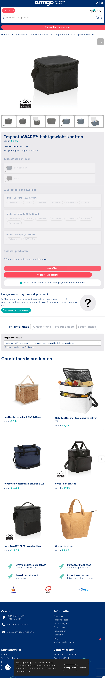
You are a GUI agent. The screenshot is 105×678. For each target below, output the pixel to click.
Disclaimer (59, 654)
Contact (5, 643)
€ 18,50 (11, 476)
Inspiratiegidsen (62, 612)
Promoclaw (59, 616)
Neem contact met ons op (16, 300)
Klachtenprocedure (11, 654)
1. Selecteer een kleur (17, 158)
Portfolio (58, 623)
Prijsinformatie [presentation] (19, 316)
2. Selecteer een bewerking (20, 179)
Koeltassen (47, 34)
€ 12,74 (11, 538)
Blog (56, 627)
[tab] (19, 316)
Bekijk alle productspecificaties (21, 150)
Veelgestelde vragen (64, 631)
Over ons (58, 605)
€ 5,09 (62, 414)
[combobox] (48, 17)
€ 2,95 (62, 538)
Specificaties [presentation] (87, 316)
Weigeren (82, 667)
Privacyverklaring (63, 650)
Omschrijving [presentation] (42, 316)
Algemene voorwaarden (66, 643)
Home (4, 34)
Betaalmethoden (9, 647)
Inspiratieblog (61, 608)
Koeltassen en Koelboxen (26, 34)
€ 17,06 (62, 476)
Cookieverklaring (62, 647)
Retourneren (7, 650)
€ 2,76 (10, 410)
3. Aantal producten (16, 240)
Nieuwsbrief (60, 619)
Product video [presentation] (64, 316)
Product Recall (8, 658)
